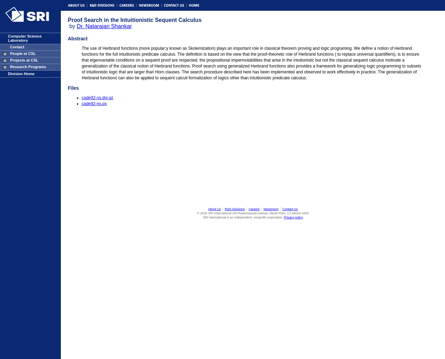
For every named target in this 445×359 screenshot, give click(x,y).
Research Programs (28, 67)
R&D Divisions (235, 209)
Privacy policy (293, 217)
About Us (214, 209)
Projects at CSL (24, 60)
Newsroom (271, 209)
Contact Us (290, 209)
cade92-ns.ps (94, 103)
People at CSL (23, 53)
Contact (17, 47)
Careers (254, 209)
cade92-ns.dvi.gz (97, 97)
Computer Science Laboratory (25, 38)
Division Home (21, 74)
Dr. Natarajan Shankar (104, 26)
